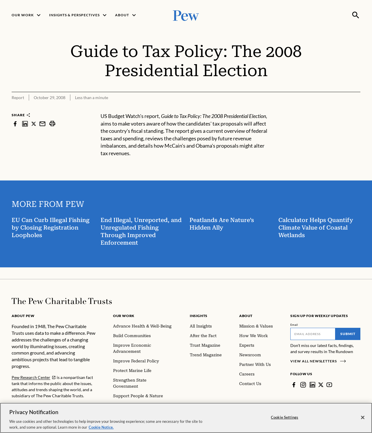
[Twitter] (320, 384)
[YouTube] (329, 384)
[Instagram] (303, 384)
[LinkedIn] (312, 384)
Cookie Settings (284, 425)
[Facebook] (293, 384)
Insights (199, 316)
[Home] (62, 301)
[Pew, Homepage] (186, 15)
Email (294, 324)
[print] (52, 123)
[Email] (312, 334)
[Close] (362, 425)
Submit (347, 334)
